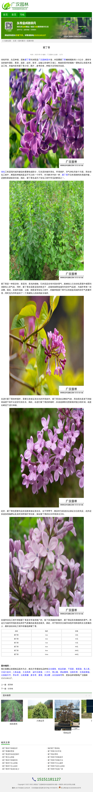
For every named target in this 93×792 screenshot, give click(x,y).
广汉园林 (50, 54)
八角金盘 (17, 672)
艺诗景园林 (35, 788)
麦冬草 (33, 675)
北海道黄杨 (84, 672)
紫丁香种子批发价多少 (10, 769)
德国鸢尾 (13, 724)
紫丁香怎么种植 (8, 757)
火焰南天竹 (6, 675)
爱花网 (41, 788)
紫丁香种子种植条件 (55, 757)
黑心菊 (55, 672)
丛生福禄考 (57, 675)
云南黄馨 (25, 675)
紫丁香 (28, 60)
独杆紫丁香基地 (54, 748)
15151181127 (49, 779)
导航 (22, 14)
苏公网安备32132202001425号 (71, 788)
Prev (87, 696)
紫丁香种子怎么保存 (10, 766)
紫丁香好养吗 (53, 754)
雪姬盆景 (67, 733)
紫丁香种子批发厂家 (55, 769)
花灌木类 (30, 41)
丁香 (64, 60)
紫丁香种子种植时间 (10, 760)
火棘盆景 (40, 721)
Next (88, 696)
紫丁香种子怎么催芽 (55, 763)
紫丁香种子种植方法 (55, 760)
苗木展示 (21, 41)
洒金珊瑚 (64, 672)
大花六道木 (6, 672)
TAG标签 (21, 788)
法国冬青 (74, 672)
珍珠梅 (10, 689)
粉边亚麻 (62, 669)
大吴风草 (27, 672)
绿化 (3, 172)
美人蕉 (87, 669)
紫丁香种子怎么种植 (10, 763)
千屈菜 (71, 669)
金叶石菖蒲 (37, 672)
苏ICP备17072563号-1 (51, 788)
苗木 (48, 60)
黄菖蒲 (79, 669)
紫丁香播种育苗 (8, 751)
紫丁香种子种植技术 (10, 748)
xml (16, 788)
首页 (5, 14)
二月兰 (47, 672)
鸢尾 (40, 675)
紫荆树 (10, 685)
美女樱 (47, 675)
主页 (14, 41)
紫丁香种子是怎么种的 (56, 766)
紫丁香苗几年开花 (54, 751)
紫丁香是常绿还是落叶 (10, 754)
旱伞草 (16, 675)
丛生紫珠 (52, 669)
